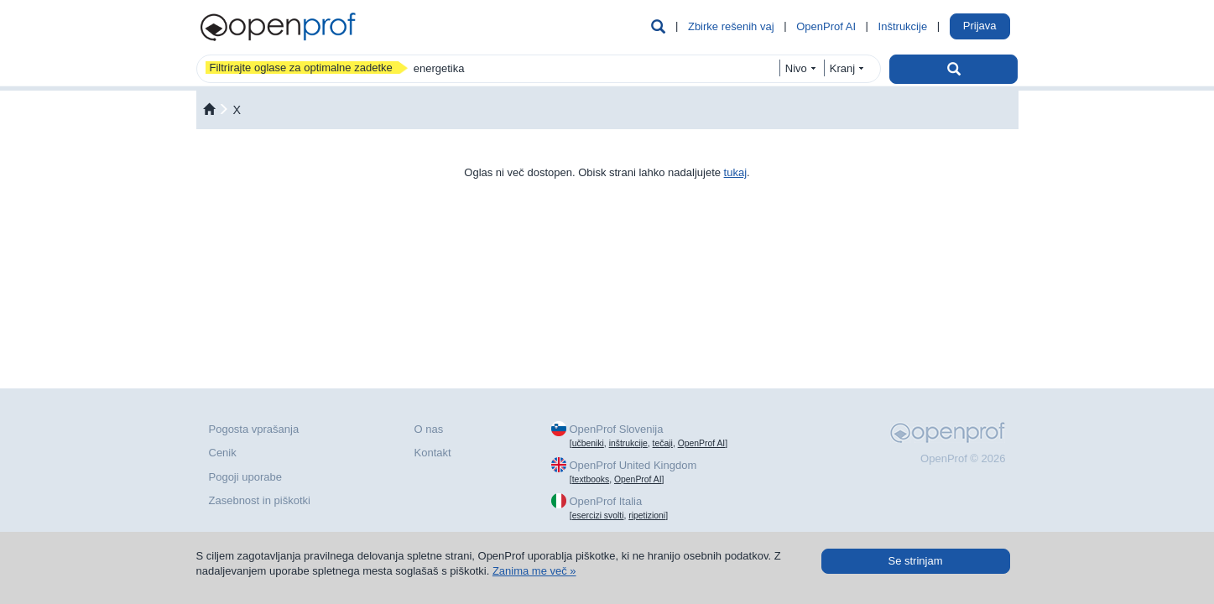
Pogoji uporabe (245, 477)
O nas (429, 429)
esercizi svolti (598, 515)
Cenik (223, 452)
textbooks (590, 479)
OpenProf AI (826, 26)
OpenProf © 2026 (962, 458)
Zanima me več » (534, 571)
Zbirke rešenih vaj (731, 26)
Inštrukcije (903, 26)
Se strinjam (915, 561)
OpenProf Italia (605, 501)
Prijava (980, 25)
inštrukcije (628, 443)
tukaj (735, 172)
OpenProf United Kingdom (632, 465)
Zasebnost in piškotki (259, 500)
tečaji (663, 443)
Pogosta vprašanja (254, 429)
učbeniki (588, 443)
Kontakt (432, 452)
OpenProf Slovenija (616, 429)
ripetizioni (646, 515)
